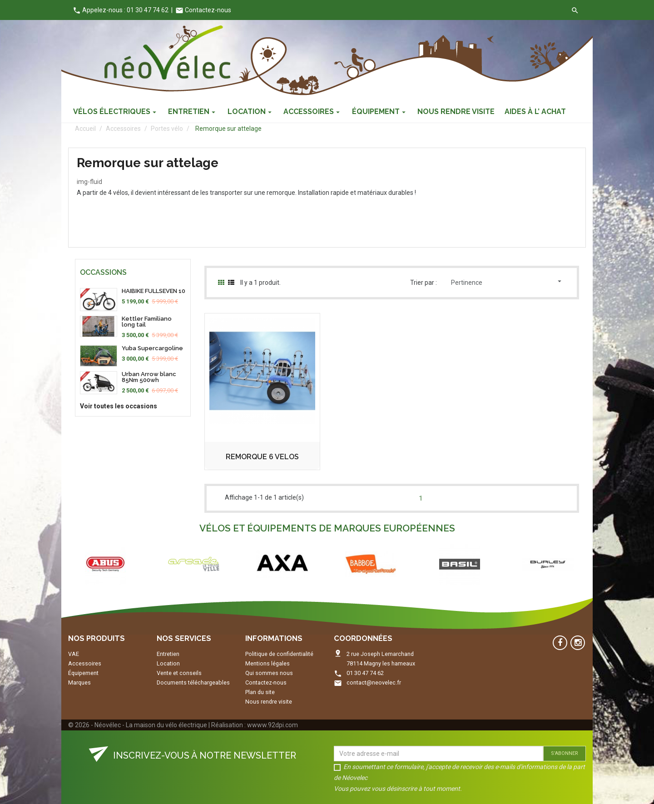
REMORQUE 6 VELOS (262, 457)
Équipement (83, 673)
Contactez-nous (203, 10)
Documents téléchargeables (193, 682)
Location (168, 663)
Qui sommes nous (269, 673)
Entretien (168, 653)
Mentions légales (267, 663)
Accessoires (84, 663)
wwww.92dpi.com (272, 725)
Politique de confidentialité (279, 653)
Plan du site (260, 692)
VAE (73, 653)
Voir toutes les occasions (118, 406)
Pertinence (507, 281)
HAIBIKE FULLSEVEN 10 (153, 291)
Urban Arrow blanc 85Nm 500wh (149, 377)
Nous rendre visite (268, 701)
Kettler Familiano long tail (147, 321)
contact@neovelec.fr (374, 682)
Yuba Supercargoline (152, 348)
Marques (79, 682)
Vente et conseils (179, 673)
